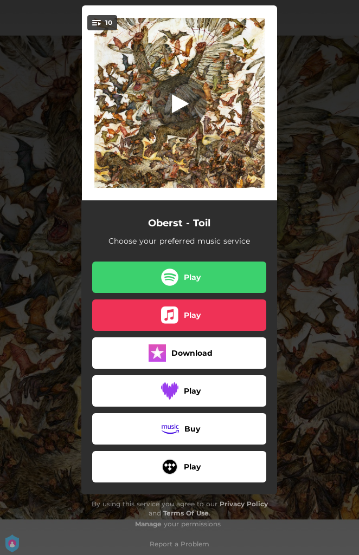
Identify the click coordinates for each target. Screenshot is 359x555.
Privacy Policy (244, 504)
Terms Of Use (186, 513)
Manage (148, 524)
